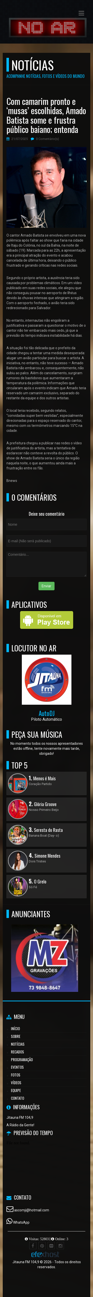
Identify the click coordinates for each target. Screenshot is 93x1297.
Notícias (18, 1044)
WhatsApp (21, 1222)
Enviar (46, 586)
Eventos (17, 1067)
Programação (22, 1059)
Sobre (15, 1036)
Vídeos (16, 1082)
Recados (17, 1051)
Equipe (16, 1090)
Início (15, 1028)
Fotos (15, 1074)
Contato (17, 1098)
